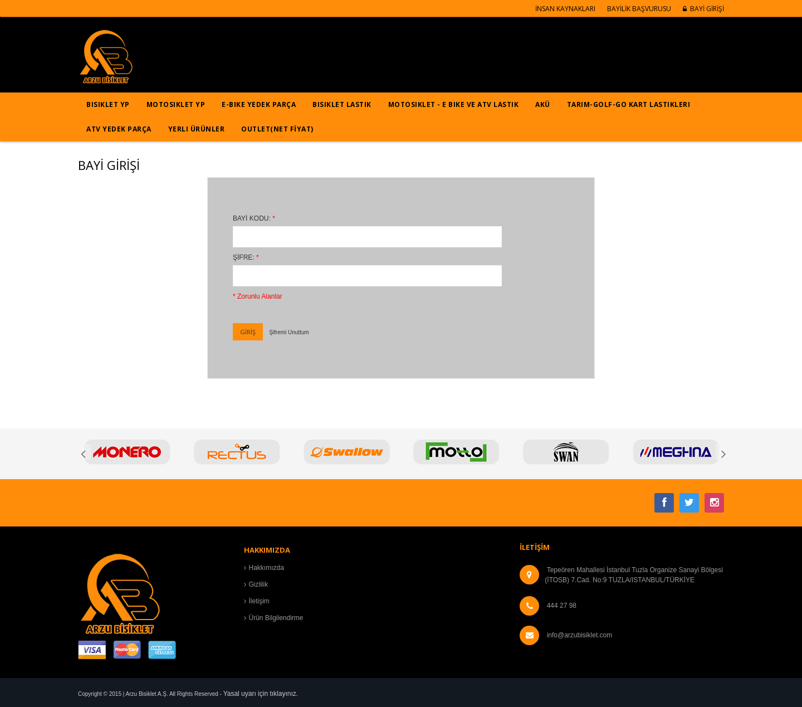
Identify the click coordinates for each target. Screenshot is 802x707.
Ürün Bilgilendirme (276, 618)
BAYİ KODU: (254, 218)
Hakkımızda (266, 568)
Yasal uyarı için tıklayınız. (261, 694)
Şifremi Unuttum (289, 332)
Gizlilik (258, 584)
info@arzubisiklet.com (580, 635)
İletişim (259, 601)
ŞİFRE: (246, 257)
